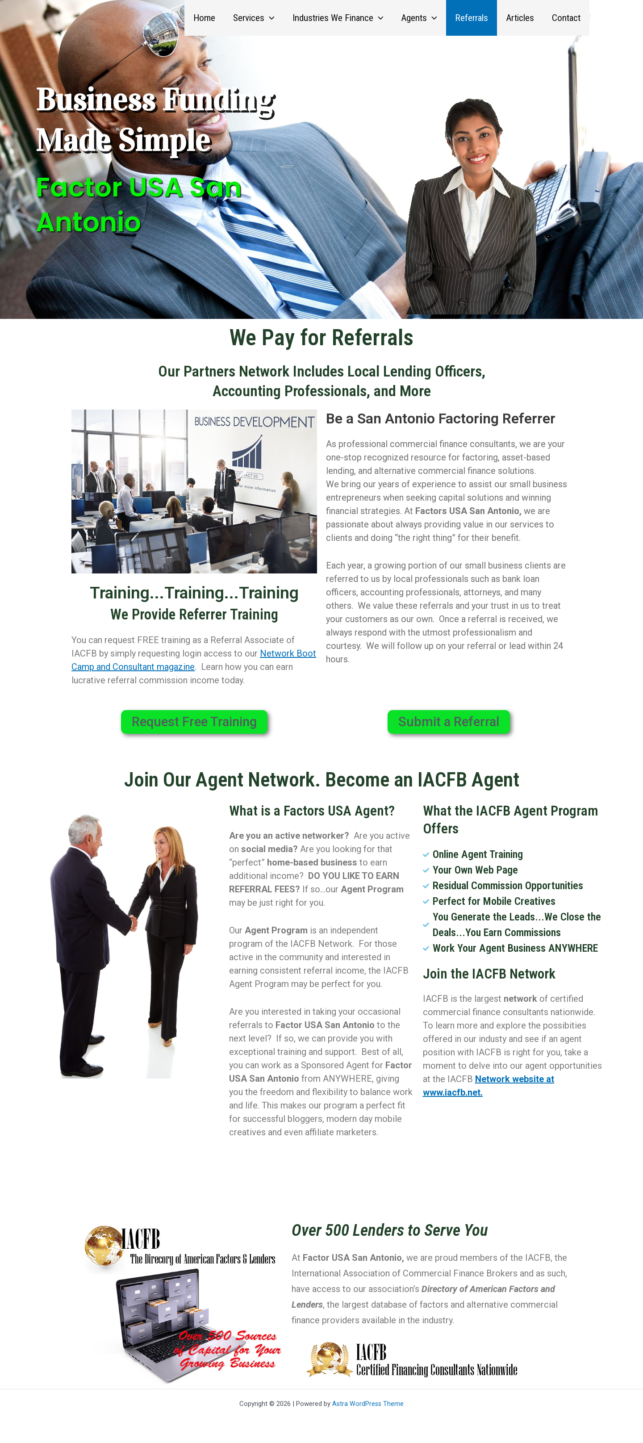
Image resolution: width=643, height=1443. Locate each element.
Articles (519, 18)
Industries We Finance (334, 18)
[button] (264, 18)
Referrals (469, 18)
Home (198, 18)
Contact (565, 18)
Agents (416, 18)
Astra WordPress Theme (368, 1404)
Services (249, 18)
